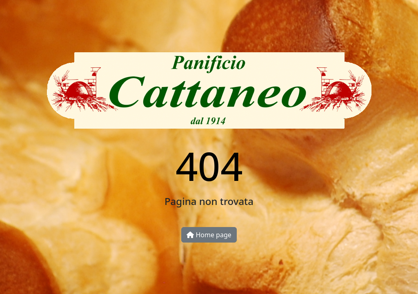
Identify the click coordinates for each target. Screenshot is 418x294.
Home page (209, 234)
